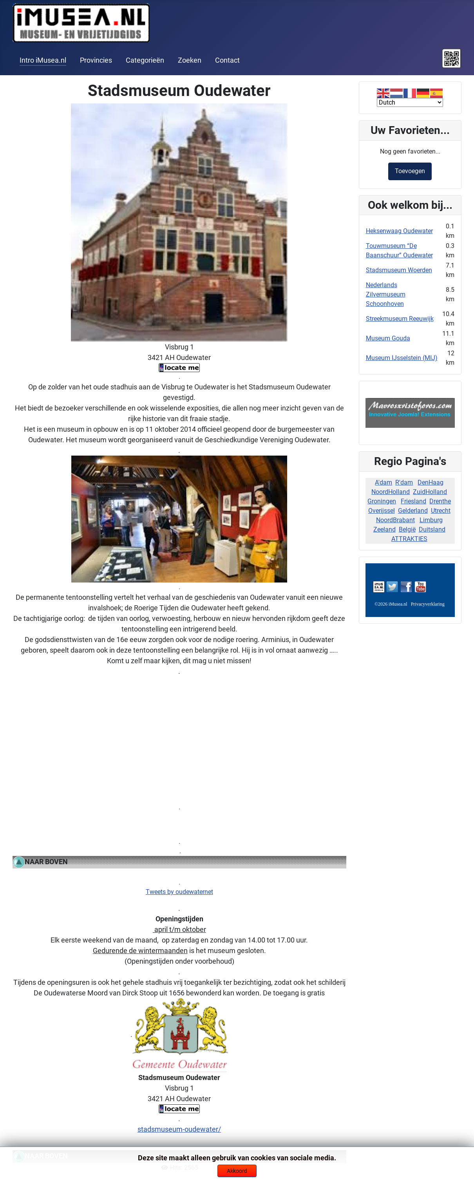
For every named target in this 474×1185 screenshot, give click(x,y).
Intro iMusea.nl (43, 60)
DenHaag (430, 482)
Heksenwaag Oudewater (399, 231)
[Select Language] (410, 102)
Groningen (381, 501)
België (407, 529)
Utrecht (440, 510)
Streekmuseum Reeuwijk (400, 318)
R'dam (404, 482)
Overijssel (381, 510)
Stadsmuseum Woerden (399, 270)
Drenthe (440, 501)
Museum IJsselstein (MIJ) (402, 358)
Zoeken (189, 60)
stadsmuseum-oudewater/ (179, 1129)
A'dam (383, 482)
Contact (227, 60)
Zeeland (384, 529)
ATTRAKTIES (409, 539)
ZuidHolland (430, 492)
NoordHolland (390, 492)
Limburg (431, 520)
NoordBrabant (395, 520)
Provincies (96, 60)
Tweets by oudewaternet (179, 892)
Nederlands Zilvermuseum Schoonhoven (385, 294)
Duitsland (432, 529)
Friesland (413, 501)
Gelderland (413, 510)
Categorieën (145, 60)
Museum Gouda (388, 338)
